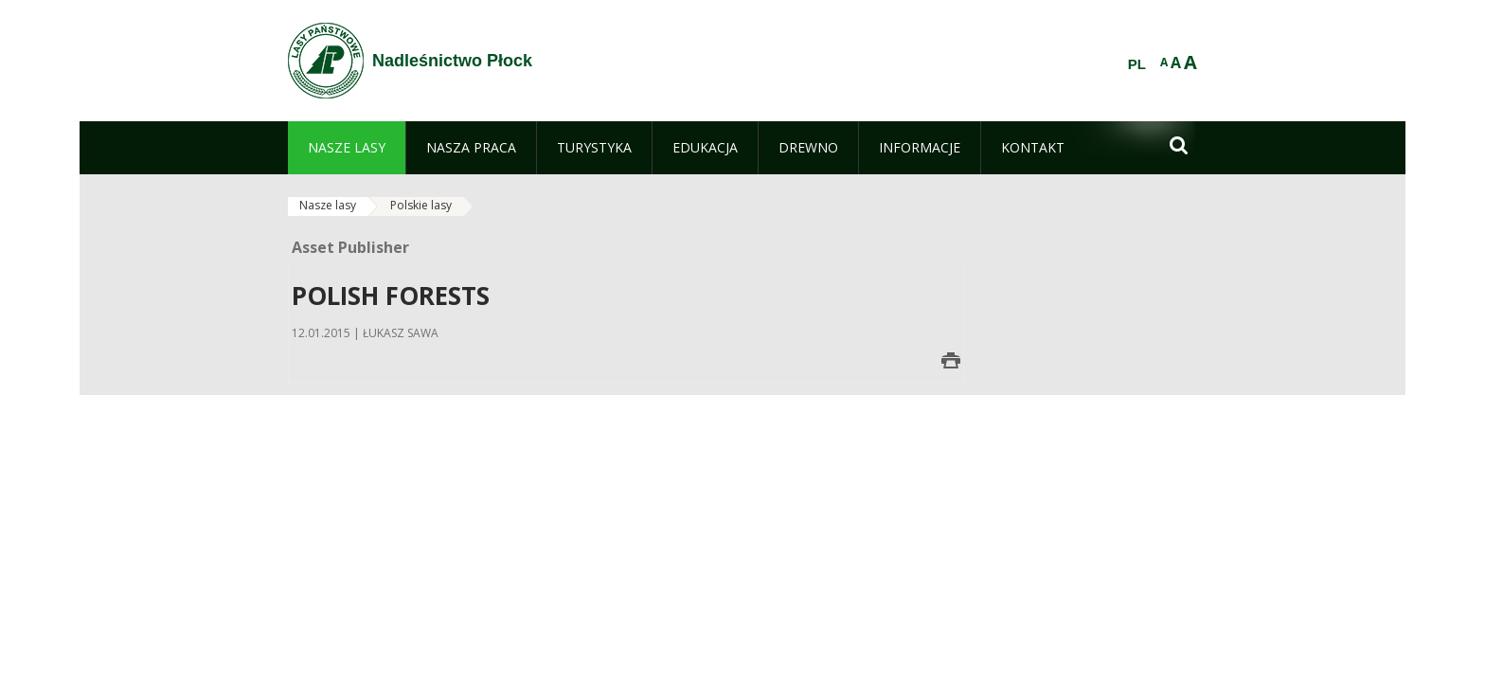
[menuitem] (346, 147)
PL (1137, 64)
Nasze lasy (327, 205)
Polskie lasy (421, 205)
